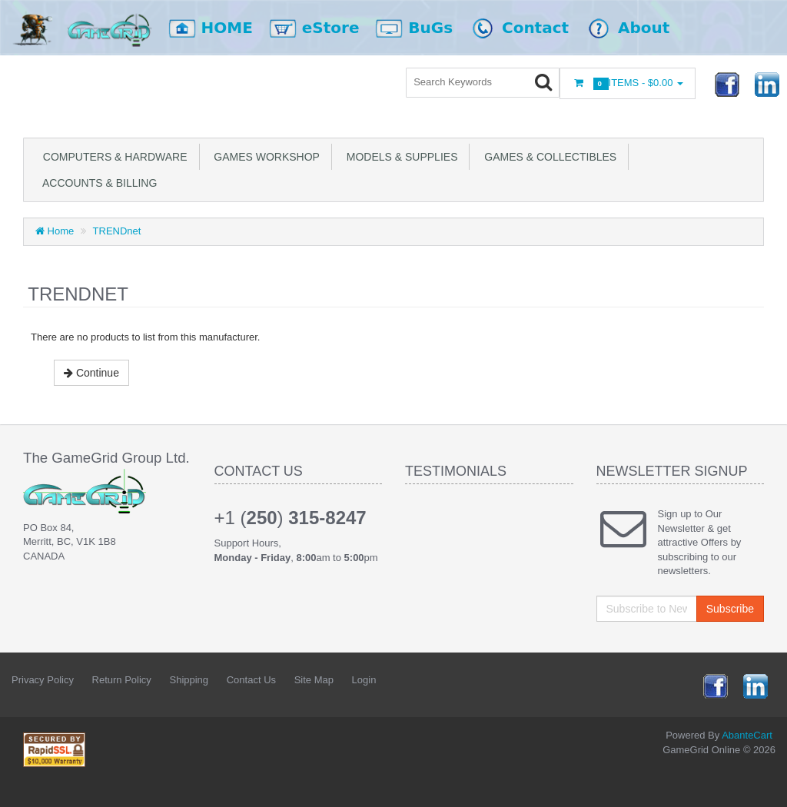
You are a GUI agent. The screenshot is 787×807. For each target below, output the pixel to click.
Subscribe (730, 609)
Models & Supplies (399, 157)
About (629, 27)
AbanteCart (747, 735)
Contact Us (251, 680)
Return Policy (121, 680)
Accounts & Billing (97, 183)
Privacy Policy (43, 680)
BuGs (422, 27)
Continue (91, 373)
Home (54, 231)
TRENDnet (117, 231)
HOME (218, 27)
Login (364, 680)
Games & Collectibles (547, 157)
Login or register (351, 84)
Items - (627, 83)
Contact (529, 27)
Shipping (188, 680)
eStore (322, 27)
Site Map (314, 680)
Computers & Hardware (112, 157)
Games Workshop (264, 157)
